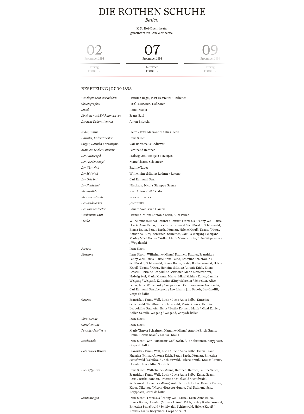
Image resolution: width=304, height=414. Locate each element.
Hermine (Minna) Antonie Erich (151, 215)
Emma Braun (138, 229)
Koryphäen (214, 341)
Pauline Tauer (139, 167)
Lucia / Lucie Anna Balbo (163, 259)
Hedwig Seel (138, 276)
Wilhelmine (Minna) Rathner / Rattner (155, 173)
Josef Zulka (137, 203)
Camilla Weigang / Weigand (199, 234)
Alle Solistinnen (195, 341)
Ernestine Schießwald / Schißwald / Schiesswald (188, 225)
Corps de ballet (139, 294)
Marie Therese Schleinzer (146, 162)
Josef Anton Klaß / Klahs (146, 191)
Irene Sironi (137, 138)
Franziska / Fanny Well (197, 221)
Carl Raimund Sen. (142, 179)
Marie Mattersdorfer (182, 238)
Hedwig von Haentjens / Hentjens (151, 156)
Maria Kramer (157, 276)
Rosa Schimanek (140, 197)
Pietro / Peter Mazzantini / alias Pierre (154, 132)
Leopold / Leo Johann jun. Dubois (178, 289)
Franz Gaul (137, 115)
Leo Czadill (210, 289)
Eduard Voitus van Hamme (147, 209)
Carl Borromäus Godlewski (148, 144)
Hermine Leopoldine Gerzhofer (162, 272)
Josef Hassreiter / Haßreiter (168, 98)
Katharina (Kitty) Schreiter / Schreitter (155, 234)
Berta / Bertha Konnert (163, 229)
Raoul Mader (138, 110)
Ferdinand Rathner (142, 150)
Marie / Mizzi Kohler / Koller (149, 238)
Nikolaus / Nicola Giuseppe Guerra (153, 185)
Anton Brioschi (140, 121)
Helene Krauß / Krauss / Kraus (199, 229)
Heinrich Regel (139, 98)
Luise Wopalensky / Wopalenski (160, 285)
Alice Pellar (181, 215)
